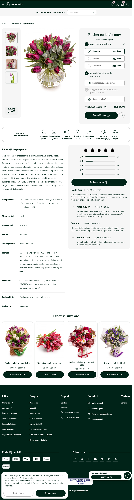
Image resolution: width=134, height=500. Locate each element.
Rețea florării (34, 414)
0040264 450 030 (70, 418)
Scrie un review (99, 182)
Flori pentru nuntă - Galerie (40, 435)
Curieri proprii (95, 403)
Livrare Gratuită (35, 424)
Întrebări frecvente (9, 414)
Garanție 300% (95, 408)
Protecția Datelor (9, 424)
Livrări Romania (35, 419)
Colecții (32, 408)
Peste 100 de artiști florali (100, 414)
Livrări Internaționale (37, 429)
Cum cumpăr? (7, 408)
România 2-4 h (95, 419)
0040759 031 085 (69, 412)
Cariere (124, 403)
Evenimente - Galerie (38, 440)
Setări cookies (8, 429)
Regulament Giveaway (11, 435)
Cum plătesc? (7, 403)
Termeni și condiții (9, 419)
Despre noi (33, 403)
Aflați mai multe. (27, 478)
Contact (64, 403)
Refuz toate (18, 493)
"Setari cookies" (39, 483)
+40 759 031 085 (106, 477)
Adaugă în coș (101, 115)
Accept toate (50, 493)
